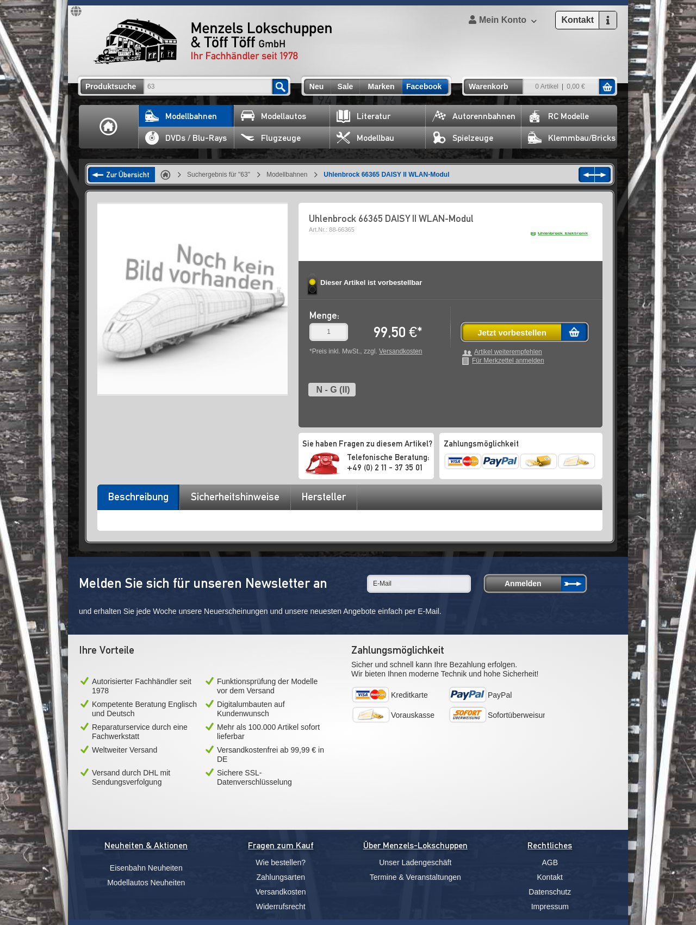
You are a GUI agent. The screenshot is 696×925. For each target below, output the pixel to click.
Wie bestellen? (281, 862)
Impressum (550, 906)
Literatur (363, 116)
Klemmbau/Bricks (572, 138)
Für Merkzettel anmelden (508, 360)
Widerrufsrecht (281, 906)
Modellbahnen (181, 116)
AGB (550, 862)
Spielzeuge (462, 138)
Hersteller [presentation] (324, 496)
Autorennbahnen (473, 116)
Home (109, 126)
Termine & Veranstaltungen (415, 877)
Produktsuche (110, 86)
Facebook (424, 86)
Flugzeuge (271, 138)
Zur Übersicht (128, 174)
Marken (381, 86)
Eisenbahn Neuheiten (146, 868)
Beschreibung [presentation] (138, 496)
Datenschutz (550, 891)
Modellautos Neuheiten (146, 882)
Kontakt (550, 877)
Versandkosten (400, 351)
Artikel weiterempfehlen (508, 352)
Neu (316, 86)
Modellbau (365, 138)
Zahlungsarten (280, 877)
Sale (345, 86)
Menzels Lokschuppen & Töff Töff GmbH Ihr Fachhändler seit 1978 (212, 41)
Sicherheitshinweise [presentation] (235, 496)
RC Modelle (558, 116)
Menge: (324, 315)
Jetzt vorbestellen (511, 332)
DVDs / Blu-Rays (186, 138)
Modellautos (273, 116)
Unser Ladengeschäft (415, 862)
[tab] (138, 500)
